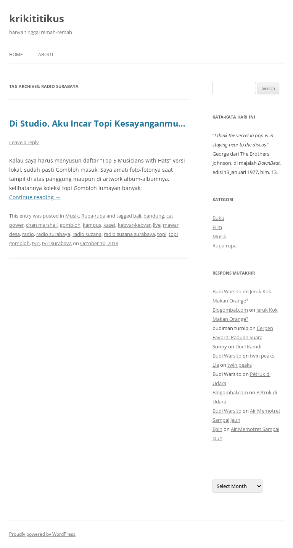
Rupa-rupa (93, 215)
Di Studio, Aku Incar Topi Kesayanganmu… (97, 123)
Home (16, 54)
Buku (218, 218)
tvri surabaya (57, 243)
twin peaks (262, 355)
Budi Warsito (227, 291)
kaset (109, 224)
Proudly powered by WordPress (42, 534)
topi (161, 234)
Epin (217, 429)
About (46, 54)
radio (28, 234)
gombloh (70, 224)
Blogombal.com (230, 309)
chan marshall (42, 224)
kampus (92, 224)
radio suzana (86, 234)
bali (137, 215)
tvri (36, 243)
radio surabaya (53, 234)
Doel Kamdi (248, 346)
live (157, 224)
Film (217, 227)
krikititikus (36, 18)
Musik (72, 215)
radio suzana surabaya (129, 234)
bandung (153, 215)
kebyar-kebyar (134, 224)
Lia (216, 364)
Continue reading (35, 197)
